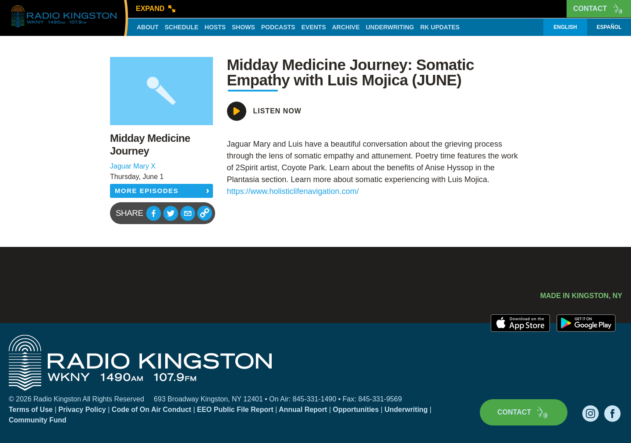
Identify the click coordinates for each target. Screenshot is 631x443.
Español (608, 27)
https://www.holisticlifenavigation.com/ (293, 191)
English (565, 27)
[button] (153, 213)
